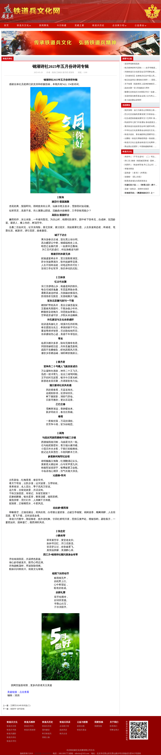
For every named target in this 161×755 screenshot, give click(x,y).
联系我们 (113, 726)
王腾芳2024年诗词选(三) (20, 705)
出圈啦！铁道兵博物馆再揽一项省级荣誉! (142, 138)
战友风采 (63, 730)
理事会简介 (114, 730)
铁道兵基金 (81, 730)
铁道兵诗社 (11, 737)
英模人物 (46, 737)
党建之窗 (79, 25)
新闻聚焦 (44, 25)
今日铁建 (62, 25)
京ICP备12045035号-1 (44, 753)
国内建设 (46, 730)
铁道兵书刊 (11, 741)
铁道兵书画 (11, 730)
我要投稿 (98, 726)
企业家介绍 (119, 25)
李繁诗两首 (129, 169)
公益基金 (141, 25)
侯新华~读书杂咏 (17, 709)
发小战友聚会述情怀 (133, 100)
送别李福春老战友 (132, 64)
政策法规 (81, 726)
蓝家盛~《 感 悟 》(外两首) (136, 173)
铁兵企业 (63, 734)
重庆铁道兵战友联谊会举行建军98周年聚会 (142, 126)
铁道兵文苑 (11, 726)
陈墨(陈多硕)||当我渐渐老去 (136, 181)
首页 (6, 25)
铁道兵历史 (98, 25)
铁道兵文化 (23, 25)
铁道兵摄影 (11, 734)
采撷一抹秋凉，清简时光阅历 (137, 189)
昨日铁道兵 (47, 734)
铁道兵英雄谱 (29, 730)
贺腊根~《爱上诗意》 (133, 177)
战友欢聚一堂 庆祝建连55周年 (137, 88)
